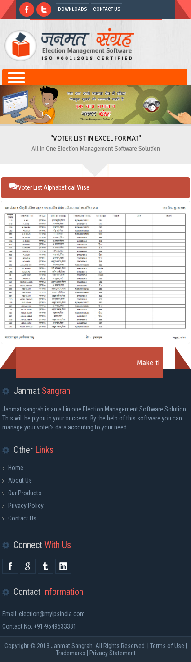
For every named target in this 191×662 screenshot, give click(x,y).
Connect (42, 544)
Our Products (24, 493)
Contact (48, 591)
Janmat (41, 390)
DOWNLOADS (72, 9)
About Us (20, 480)
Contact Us (22, 518)
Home (15, 467)
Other (33, 449)
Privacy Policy (26, 505)
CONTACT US (106, 9)
